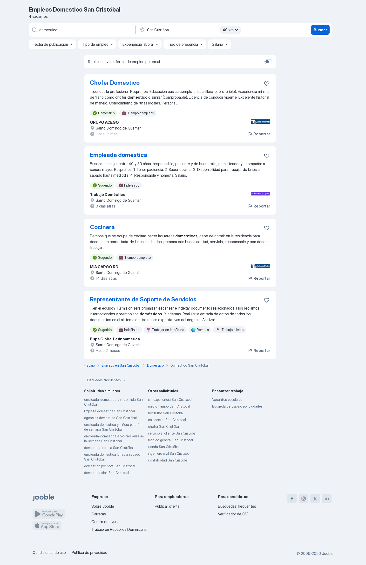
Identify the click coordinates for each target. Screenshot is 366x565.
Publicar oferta (167, 506)
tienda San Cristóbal (163, 447)
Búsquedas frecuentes (107, 380)
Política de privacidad (89, 552)
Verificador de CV (233, 514)
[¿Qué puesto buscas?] (82, 30)
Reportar (259, 133)
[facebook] (292, 498)
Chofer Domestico (115, 82)
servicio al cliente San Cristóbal (172, 433)
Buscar (320, 29)
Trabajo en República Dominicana (119, 529)
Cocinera (102, 227)
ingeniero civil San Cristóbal (169, 453)
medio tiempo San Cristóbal (169, 406)
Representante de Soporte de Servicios (143, 299)
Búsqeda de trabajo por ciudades (237, 406)
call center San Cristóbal (167, 420)
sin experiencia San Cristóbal (170, 399)
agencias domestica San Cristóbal (110, 418)
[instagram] (303, 498)
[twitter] (315, 498)
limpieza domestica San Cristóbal (109, 411)
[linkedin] (327, 498)
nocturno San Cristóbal (165, 413)
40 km (231, 30)
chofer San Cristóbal (164, 426)
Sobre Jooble (102, 506)
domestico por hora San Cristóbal (109, 466)
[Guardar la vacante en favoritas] (267, 83)
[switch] (268, 61)
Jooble (327, 553)
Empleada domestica (118, 154)
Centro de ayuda (105, 521)
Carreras (98, 514)
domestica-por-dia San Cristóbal (109, 448)
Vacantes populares (227, 399)
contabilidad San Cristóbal (168, 460)
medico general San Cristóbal (170, 440)
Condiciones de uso (49, 552)
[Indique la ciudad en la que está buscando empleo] (189, 30)
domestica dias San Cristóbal (106, 473)
